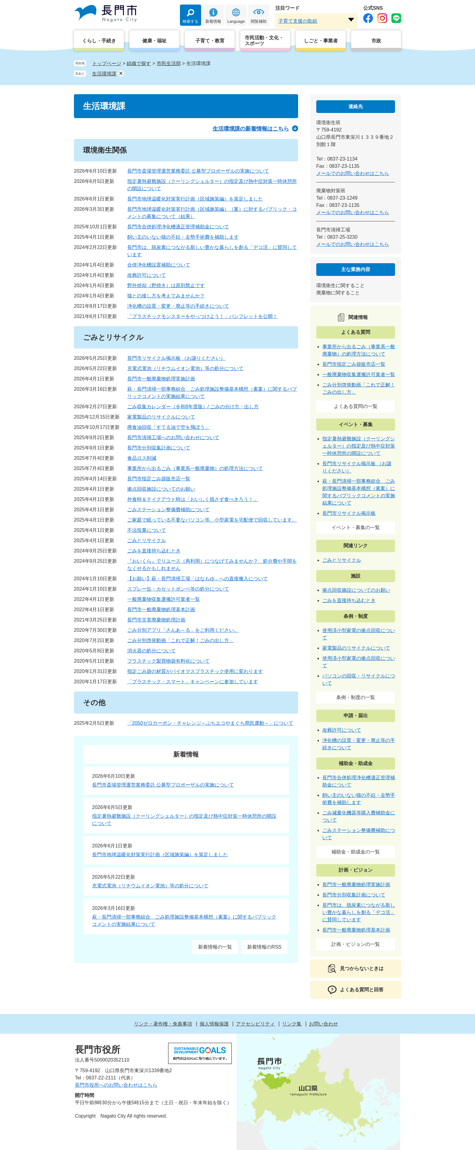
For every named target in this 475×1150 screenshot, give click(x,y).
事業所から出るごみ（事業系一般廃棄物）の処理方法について (195, 468)
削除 (121, 73)
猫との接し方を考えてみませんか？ (166, 295)
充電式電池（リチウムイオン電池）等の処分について (185, 368)
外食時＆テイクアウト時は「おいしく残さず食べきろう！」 (192, 499)
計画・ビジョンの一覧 (355, 944)
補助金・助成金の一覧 (355, 851)
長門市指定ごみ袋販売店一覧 (158, 478)
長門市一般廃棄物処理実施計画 (161, 378)
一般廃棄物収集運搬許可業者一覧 (163, 599)
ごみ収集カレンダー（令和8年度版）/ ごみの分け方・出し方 (193, 406)
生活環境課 (104, 73)
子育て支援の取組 (297, 21)
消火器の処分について (151, 650)
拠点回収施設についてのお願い (161, 489)
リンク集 (291, 1023)
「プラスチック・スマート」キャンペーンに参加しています (192, 681)
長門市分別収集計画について (158, 447)
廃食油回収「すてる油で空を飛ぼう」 (168, 427)
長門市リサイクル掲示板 (349, 513)
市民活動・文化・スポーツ (264, 40)
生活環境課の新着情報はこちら (251, 129)
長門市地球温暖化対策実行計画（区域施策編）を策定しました (195, 198)
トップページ (106, 63)
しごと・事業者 (321, 40)
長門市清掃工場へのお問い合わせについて (173, 437)
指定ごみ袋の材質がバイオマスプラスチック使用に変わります (195, 671)
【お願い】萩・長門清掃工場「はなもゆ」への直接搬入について (197, 578)
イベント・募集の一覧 (355, 527)
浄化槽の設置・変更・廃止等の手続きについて (178, 306)
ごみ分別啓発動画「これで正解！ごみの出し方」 (180, 640)
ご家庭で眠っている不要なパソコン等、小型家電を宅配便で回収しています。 (212, 519)
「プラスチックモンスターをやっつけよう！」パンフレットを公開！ (202, 316)
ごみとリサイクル (146, 540)
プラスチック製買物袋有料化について (168, 661)
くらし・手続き (99, 40)
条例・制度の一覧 (355, 697)
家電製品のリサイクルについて (161, 416)
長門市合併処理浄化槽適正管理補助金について (178, 226)
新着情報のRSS (264, 946)
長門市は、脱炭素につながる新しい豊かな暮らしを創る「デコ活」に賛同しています (358, 912)
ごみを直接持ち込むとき (154, 550)
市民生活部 (169, 63)
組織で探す (139, 63)
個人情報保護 (214, 1023)
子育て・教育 (209, 40)
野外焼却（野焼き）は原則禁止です (166, 285)
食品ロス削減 (141, 458)
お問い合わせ (323, 1023)
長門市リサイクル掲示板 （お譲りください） (176, 358)
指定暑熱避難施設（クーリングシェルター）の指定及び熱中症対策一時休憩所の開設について (358, 446)
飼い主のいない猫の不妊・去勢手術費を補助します (183, 237)
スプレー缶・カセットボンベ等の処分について (178, 589)
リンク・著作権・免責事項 (163, 1023)
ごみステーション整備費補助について (168, 509)
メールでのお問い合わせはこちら (352, 173)
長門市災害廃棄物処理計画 (156, 619)
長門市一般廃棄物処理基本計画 (161, 609)
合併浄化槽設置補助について (158, 264)
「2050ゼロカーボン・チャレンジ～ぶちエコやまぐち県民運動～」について (210, 723)
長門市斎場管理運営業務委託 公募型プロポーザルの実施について (198, 171)
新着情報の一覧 (215, 946)
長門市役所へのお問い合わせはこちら (116, 1085)
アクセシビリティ (255, 1023)
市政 (376, 40)
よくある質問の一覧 (355, 406)
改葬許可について (146, 275)
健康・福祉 (154, 40)
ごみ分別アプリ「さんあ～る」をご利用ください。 (183, 630)
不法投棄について (146, 530)
